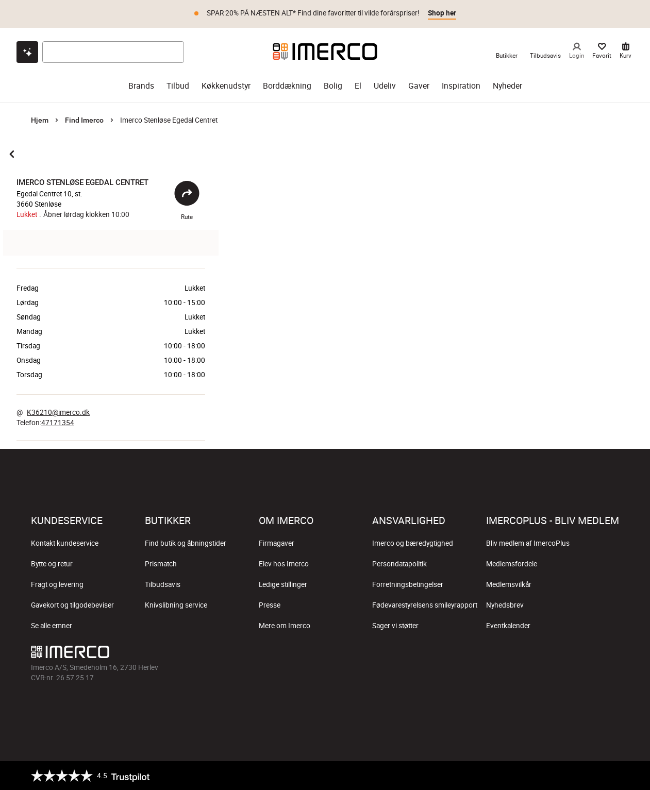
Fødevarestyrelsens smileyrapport (424, 605)
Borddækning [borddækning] (287, 85)
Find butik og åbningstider (185, 543)
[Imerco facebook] (512, 654)
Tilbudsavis (162, 584)
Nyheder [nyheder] (507, 85)
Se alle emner (51, 625)
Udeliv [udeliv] (385, 85)
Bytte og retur (52, 563)
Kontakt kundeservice (64, 543)
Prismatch (161, 563)
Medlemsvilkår (508, 584)
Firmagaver (276, 543)
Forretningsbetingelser (407, 584)
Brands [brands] (141, 85)
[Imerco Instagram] (536, 654)
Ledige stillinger (283, 584)
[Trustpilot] (90, 775)
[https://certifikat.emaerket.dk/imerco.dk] (610, 775)
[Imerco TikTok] (561, 654)
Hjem (39, 120)
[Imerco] (325, 51)
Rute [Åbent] (187, 200)
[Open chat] (27, 52)
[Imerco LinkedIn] (611, 654)
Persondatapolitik (399, 563)
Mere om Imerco (284, 625)
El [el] (358, 85)
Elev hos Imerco (284, 563)
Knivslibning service (176, 605)
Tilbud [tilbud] (177, 85)
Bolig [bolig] (333, 85)
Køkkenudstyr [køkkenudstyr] (226, 85)
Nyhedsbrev (505, 605)
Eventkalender (508, 625)
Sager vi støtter (395, 625)
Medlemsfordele (511, 563)
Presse (269, 605)
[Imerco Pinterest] (586, 654)
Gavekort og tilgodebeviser (72, 605)
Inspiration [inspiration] (461, 85)
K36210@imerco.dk (58, 412)
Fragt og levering (57, 584)
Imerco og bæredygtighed (412, 543)
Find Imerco (84, 120)
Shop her (442, 13)
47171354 (57, 422)
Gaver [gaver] (418, 85)
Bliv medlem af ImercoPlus (528, 543)
